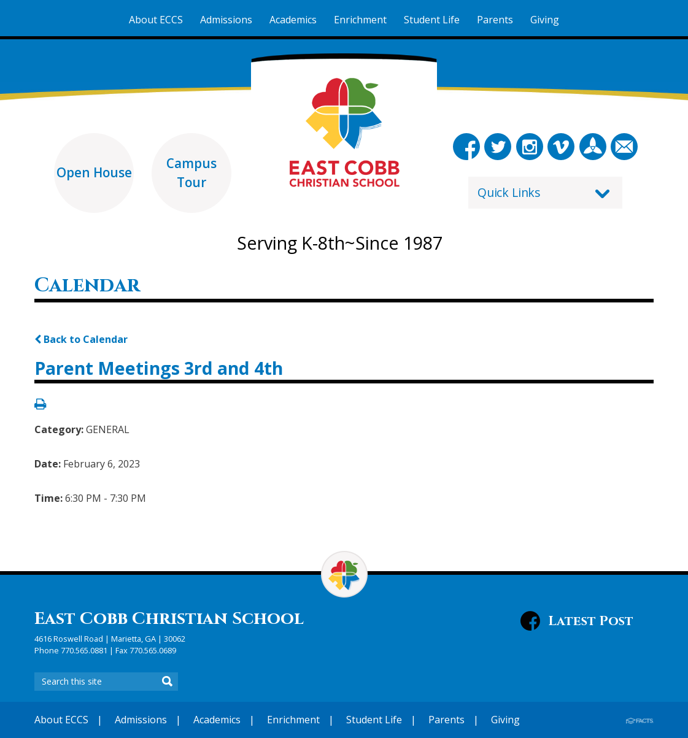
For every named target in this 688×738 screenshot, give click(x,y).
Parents (446, 719)
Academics (217, 719)
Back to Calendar (81, 339)
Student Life (374, 719)
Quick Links (509, 192)
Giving (505, 719)
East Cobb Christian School (169, 619)
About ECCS (61, 719)
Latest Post (590, 621)
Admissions (141, 719)
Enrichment (293, 719)
